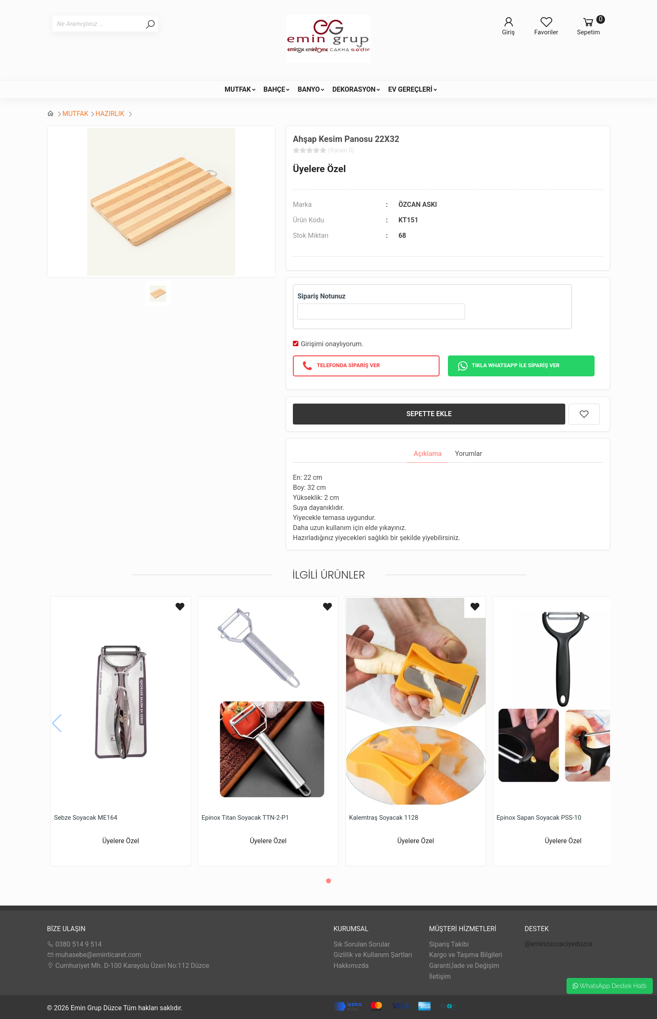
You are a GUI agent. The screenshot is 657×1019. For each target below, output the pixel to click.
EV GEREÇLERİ (410, 89)
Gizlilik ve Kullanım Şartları (373, 955)
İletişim (440, 976)
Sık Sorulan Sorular (362, 944)
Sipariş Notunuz (321, 296)
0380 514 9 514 (74, 944)
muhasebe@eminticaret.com (94, 955)
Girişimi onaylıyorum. (332, 344)
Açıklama (428, 454)
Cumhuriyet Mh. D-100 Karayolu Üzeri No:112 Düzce (128, 966)
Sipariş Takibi (449, 944)
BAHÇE (274, 89)
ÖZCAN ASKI (417, 204)
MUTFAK (238, 89)
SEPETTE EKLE (429, 414)
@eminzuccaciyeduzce (559, 944)
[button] (328, 880)
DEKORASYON (353, 89)
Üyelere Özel (319, 168)
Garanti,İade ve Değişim (464, 966)
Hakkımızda (351, 966)
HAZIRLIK (111, 114)
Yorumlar (468, 454)
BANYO (308, 89)
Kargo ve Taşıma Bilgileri (465, 955)
